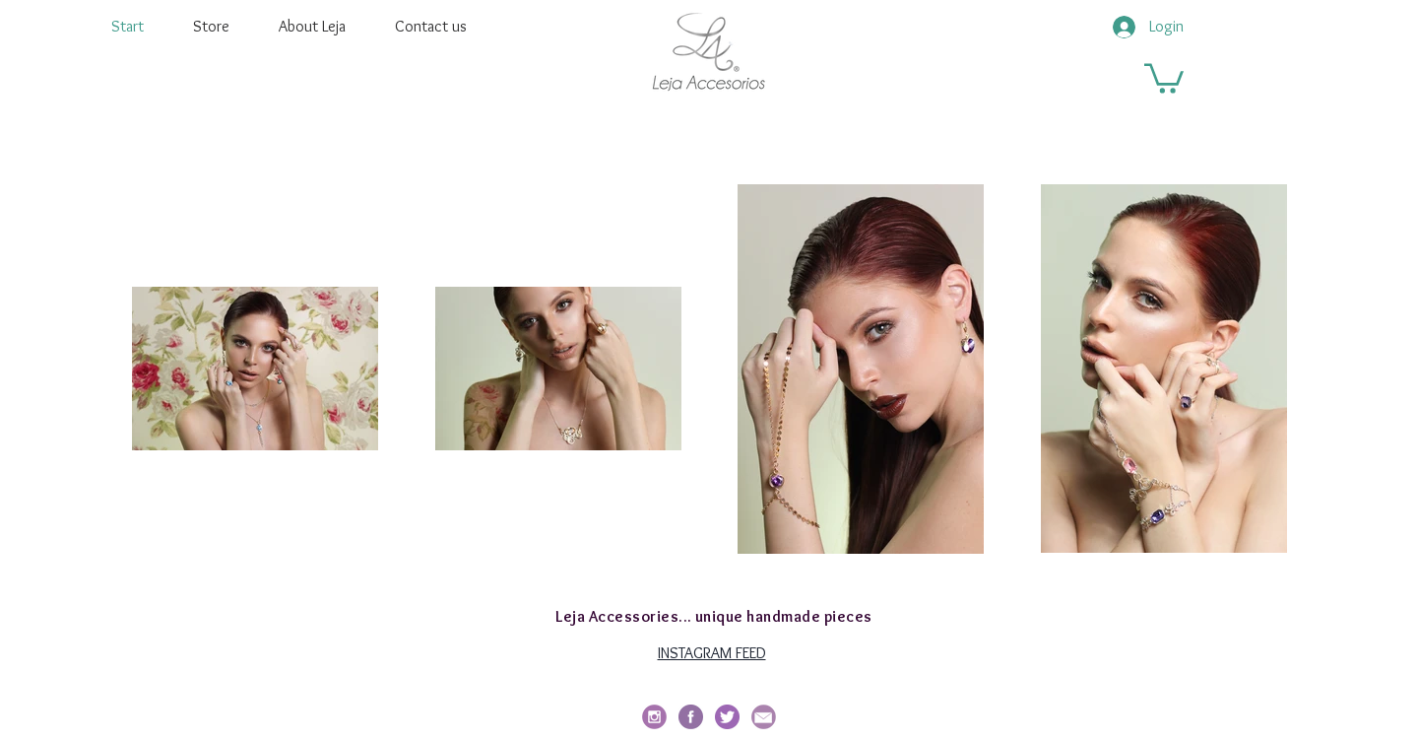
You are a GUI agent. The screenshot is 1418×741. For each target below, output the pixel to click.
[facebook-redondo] (690, 717)
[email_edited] (763, 717)
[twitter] (727, 717)
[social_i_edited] (654, 717)
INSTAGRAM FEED (712, 652)
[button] (1164, 77)
